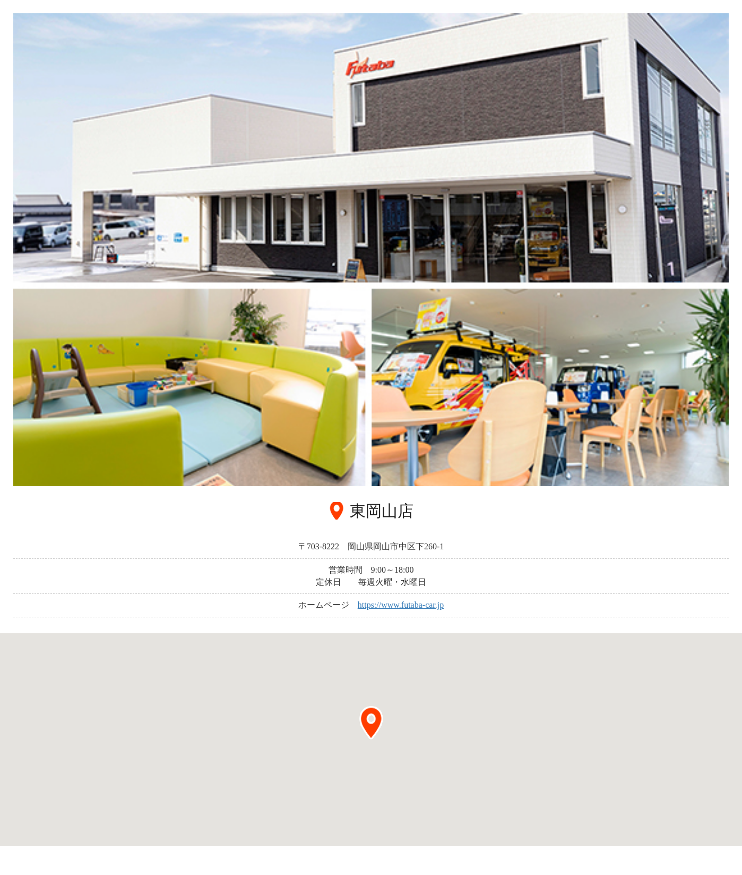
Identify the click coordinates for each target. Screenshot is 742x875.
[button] (371, 723)
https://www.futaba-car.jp (401, 604)
